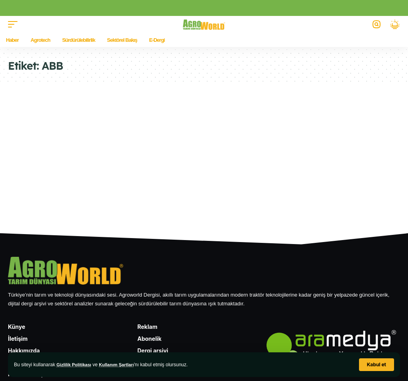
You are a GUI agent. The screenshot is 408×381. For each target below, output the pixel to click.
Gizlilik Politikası (75, 364)
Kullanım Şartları (121, 364)
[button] (376, 364)
